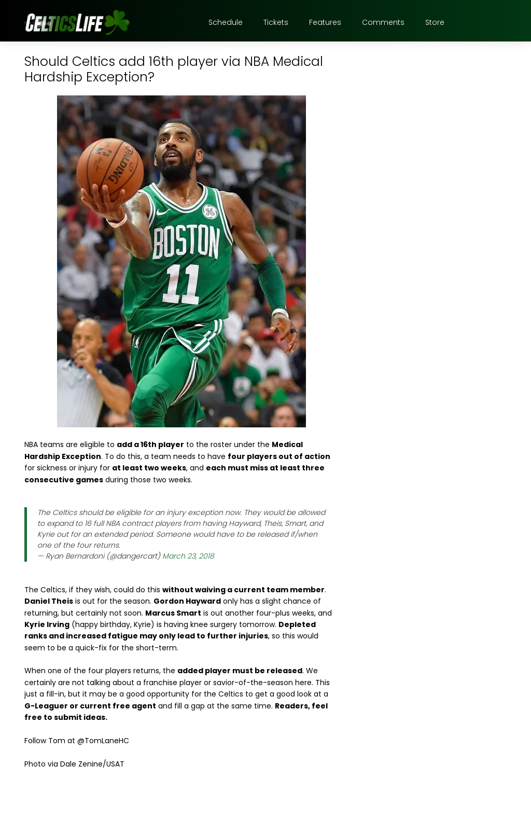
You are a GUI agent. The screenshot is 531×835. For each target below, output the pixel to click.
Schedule (225, 22)
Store (434, 22)
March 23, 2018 (188, 556)
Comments (383, 22)
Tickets (275, 22)
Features (325, 22)
